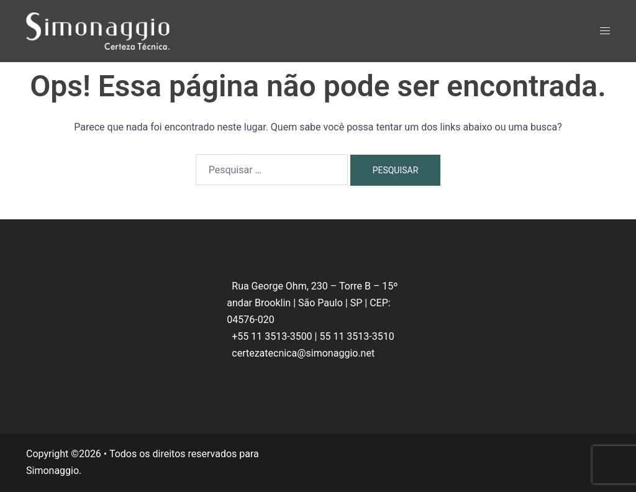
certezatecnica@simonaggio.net (303, 353)
